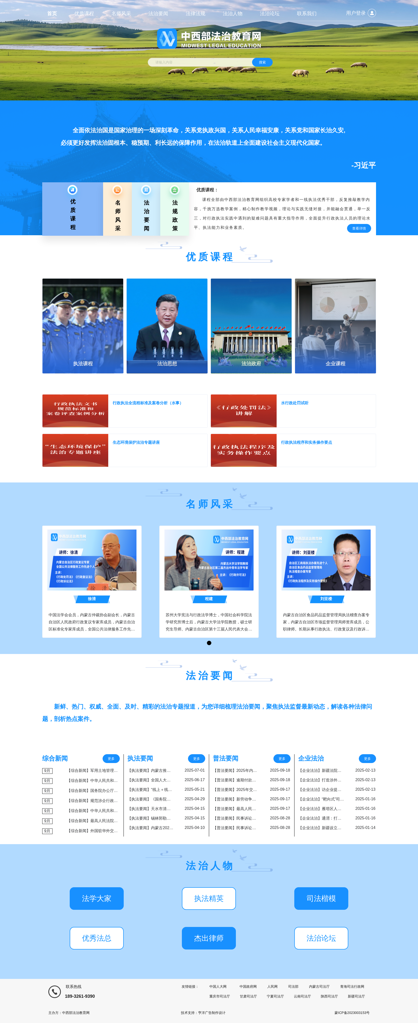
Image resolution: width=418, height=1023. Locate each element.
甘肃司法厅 (248, 996)
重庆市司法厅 (219, 996)
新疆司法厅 (356, 996)
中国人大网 (218, 986)
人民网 (272, 986)
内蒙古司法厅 (319, 986)
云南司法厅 (302, 996)
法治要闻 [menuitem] (158, 13)
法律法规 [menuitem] (195, 13)
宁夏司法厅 (275, 996)
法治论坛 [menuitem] (270, 13)
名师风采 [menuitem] (121, 13)
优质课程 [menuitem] (84, 13)
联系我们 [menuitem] (307, 13)
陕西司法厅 (329, 996)
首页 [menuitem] (52, 13)
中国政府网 (248, 986)
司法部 (293, 986)
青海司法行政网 (352, 986)
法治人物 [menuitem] (233, 13)
